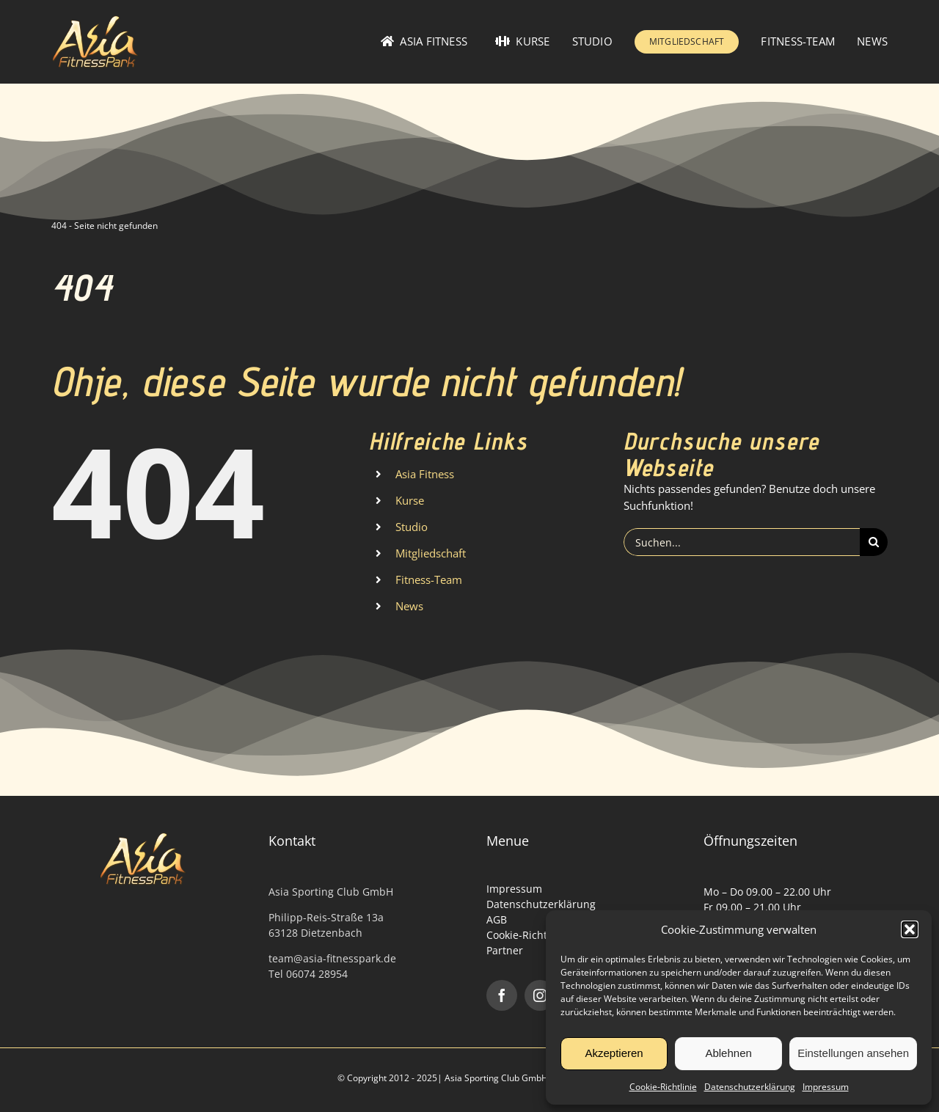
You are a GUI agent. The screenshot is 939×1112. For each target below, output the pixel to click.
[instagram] (540, 995)
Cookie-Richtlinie (663, 1086)
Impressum (826, 1086)
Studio (411, 526)
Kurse (409, 500)
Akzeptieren (614, 1053)
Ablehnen (728, 1053)
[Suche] (874, 542)
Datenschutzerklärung (749, 1086)
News (409, 606)
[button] (909, 929)
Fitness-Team (428, 579)
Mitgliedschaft (430, 553)
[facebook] (501, 995)
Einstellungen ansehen (853, 1053)
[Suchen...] (742, 542)
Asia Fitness (424, 474)
